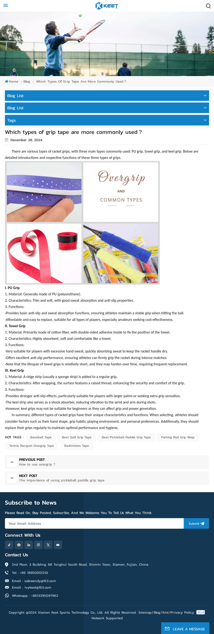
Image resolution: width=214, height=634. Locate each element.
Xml (165, 612)
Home (11, 81)
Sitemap (145, 612)
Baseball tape (41, 437)
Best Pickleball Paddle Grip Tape (126, 437)
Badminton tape (76, 445)
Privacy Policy (182, 612)
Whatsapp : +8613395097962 (35, 595)
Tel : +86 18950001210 (30, 572)
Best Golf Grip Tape (77, 437)
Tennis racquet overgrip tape (31, 445)
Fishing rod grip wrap (178, 437)
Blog (157, 612)
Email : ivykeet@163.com (31, 587)
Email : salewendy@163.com (34, 580)
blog (26, 81)
